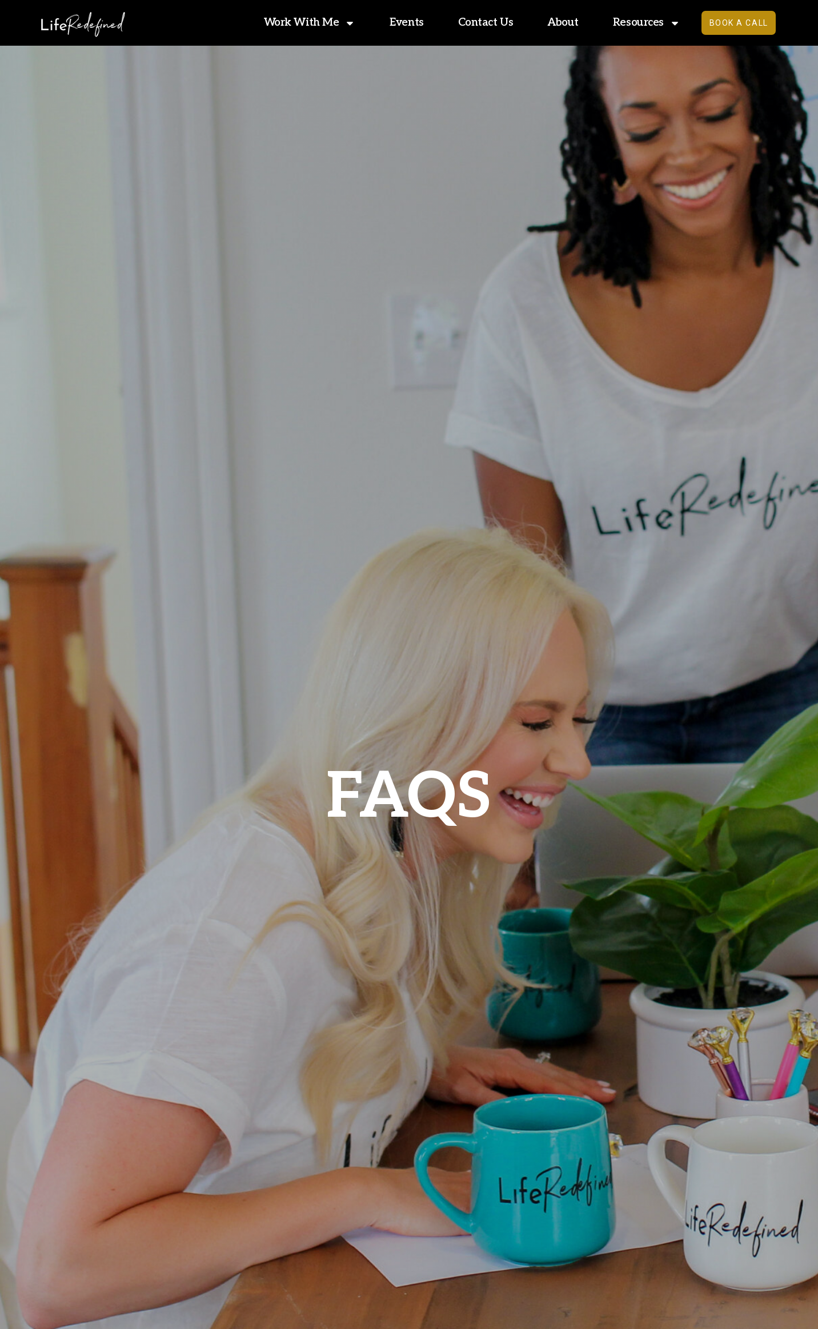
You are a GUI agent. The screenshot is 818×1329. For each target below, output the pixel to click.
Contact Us (478, 22)
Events (399, 22)
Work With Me (302, 23)
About (556, 22)
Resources (639, 23)
